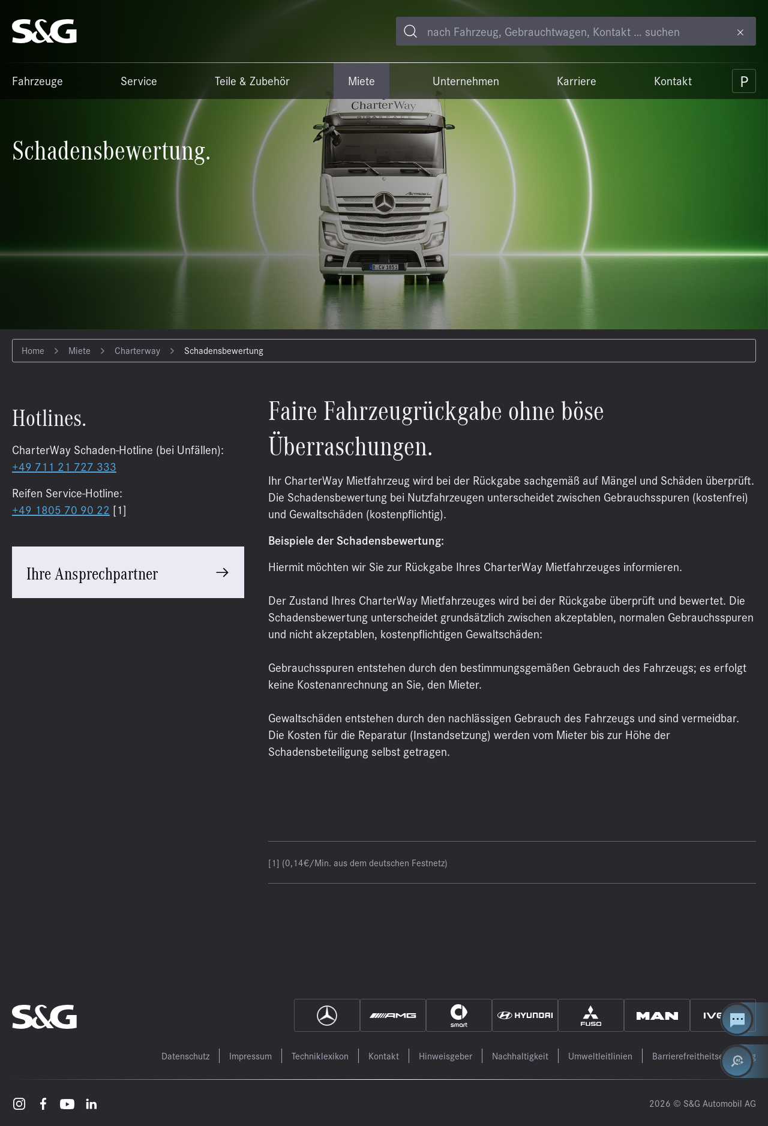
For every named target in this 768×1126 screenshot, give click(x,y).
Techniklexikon (320, 1055)
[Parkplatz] (744, 81)
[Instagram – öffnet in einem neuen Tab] (19, 1102)
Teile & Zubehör (252, 80)
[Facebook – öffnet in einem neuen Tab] (43, 1102)
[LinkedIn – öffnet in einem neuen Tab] (91, 1102)
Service (139, 80)
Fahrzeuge (37, 80)
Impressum (250, 1055)
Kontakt (673, 80)
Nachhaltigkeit (520, 1055)
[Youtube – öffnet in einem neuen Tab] (67, 1102)
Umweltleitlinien (600, 1055)
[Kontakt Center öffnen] (744, 1019)
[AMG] (393, 1015)
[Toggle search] (410, 31)
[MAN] (657, 1015)
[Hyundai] (525, 1015)
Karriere (576, 80)
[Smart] (459, 1015)
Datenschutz (185, 1055)
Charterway (137, 350)
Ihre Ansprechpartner (92, 572)
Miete (361, 80)
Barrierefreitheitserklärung (704, 1055)
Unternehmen (466, 80)
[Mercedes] (327, 1015)
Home (33, 350)
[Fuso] (591, 1015)
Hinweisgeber (445, 1055)
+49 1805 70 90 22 (61, 509)
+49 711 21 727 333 (64, 466)
